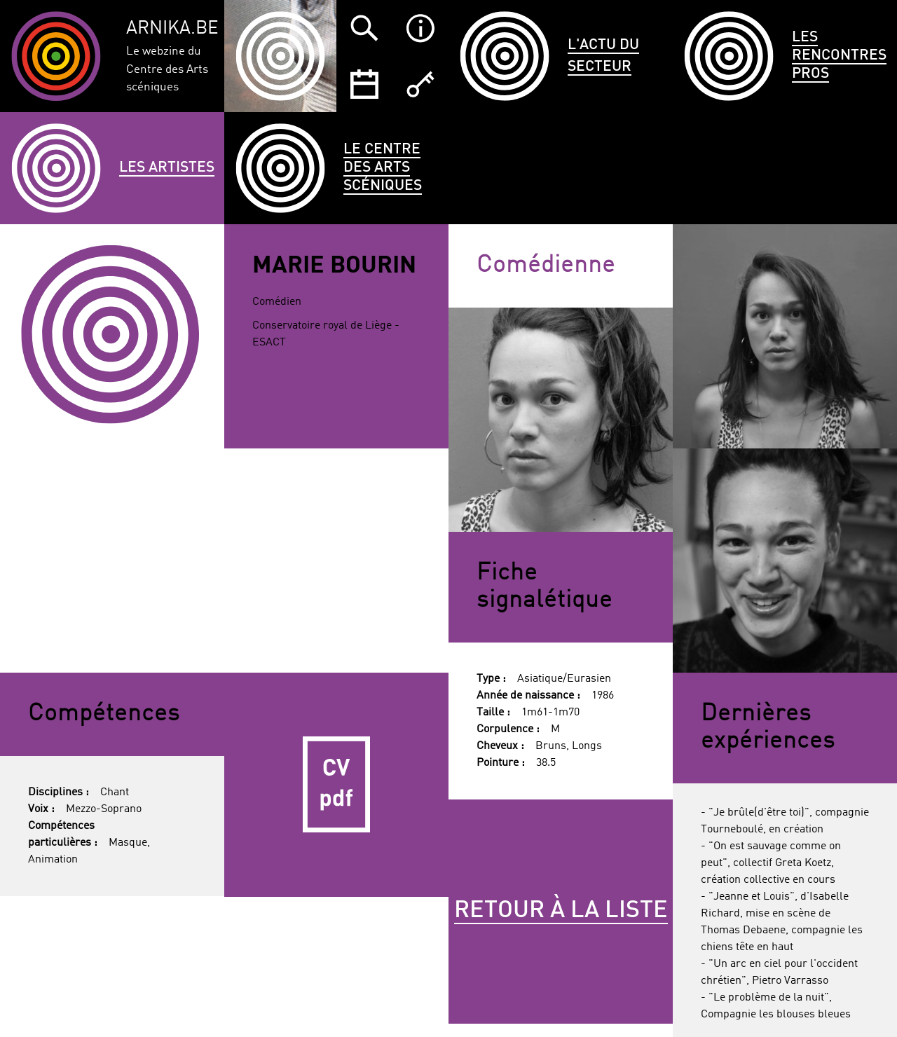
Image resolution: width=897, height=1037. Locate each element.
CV (336, 785)
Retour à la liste (561, 911)
